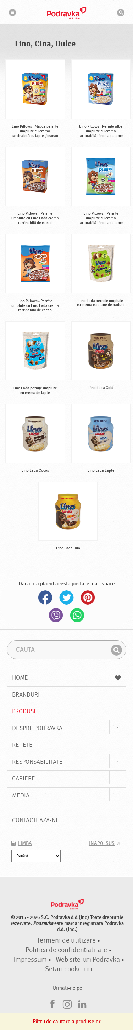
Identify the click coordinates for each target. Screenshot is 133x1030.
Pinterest (88, 597)
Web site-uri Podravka (88, 959)
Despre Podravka (37, 728)
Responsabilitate (37, 762)
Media (20, 795)
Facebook (45, 597)
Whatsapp (77, 615)
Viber (56, 615)
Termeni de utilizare (66, 940)
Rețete (22, 745)
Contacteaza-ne (35, 820)
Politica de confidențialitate (66, 950)
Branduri (26, 694)
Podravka (66, 13)
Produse (24, 711)
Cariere (23, 778)
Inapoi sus (102, 843)
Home (66, 677)
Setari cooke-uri (68, 969)
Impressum (30, 959)
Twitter (67, 597)
